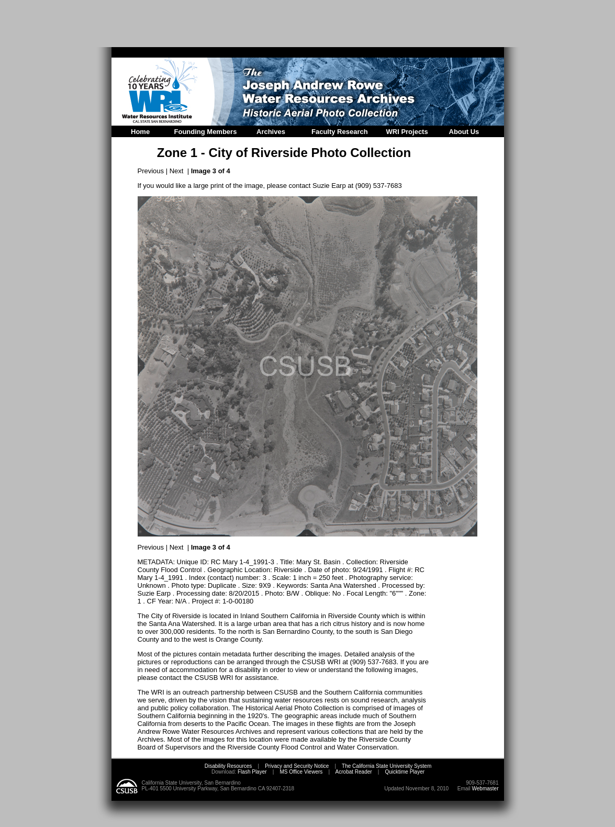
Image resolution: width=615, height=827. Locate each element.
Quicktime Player (404, 772)
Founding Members (205, 132)
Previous (151, 171)
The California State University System (386, 766)
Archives (270, 132)
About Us (464, 132)
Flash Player (251, 772)
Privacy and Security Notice (297, 766)
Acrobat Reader (354, 772)
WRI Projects (407, 132)
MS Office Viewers (300, 772)
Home (140, 132)
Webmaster (485, 788)
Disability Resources (228, 766)
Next (177, 171)
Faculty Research (339, 132)
